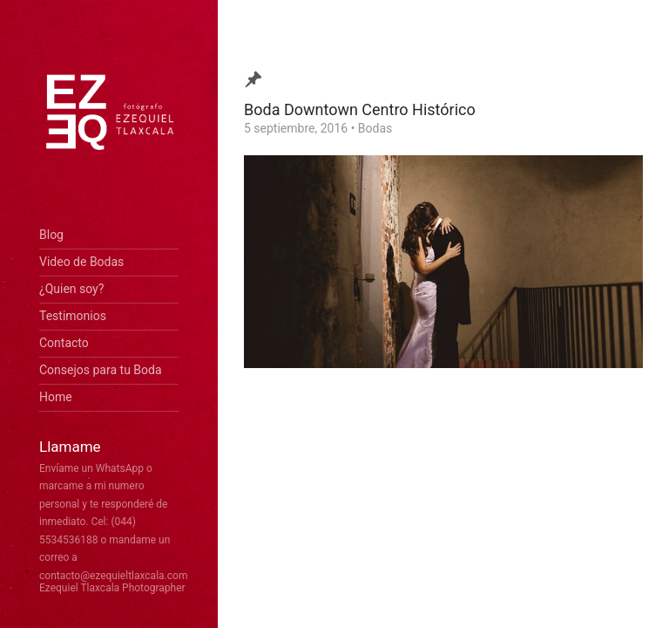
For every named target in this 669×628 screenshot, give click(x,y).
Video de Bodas (81, 262)
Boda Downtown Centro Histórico (360, 109)
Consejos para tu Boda (100, 370)
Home (55, 397)
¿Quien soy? (71, 289)
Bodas (375, 128)
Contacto (64, 343)
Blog (51, 235)
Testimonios (72, 316)
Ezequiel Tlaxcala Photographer (112, 588)
